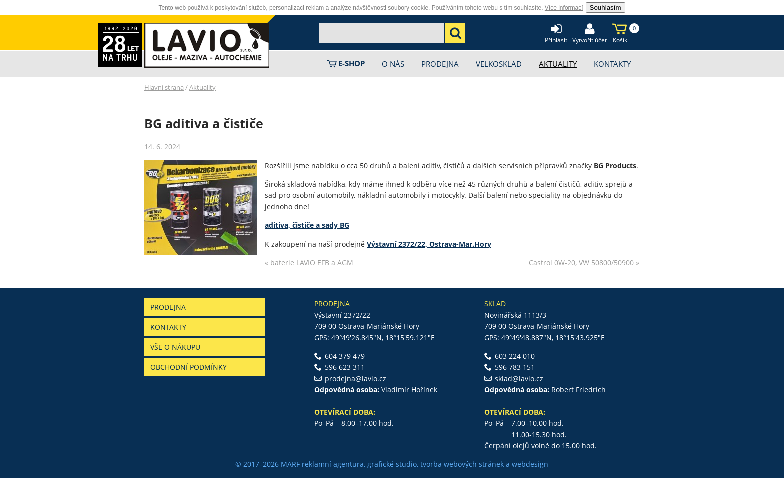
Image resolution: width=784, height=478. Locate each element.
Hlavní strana (164, 87)
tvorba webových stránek (462, 464)
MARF (290, 464)
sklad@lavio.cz (519, 379)
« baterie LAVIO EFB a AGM (309, 263)
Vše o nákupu (175, 347)
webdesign (530, 464)
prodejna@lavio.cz (355, 379)
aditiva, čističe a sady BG (307, 225)
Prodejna (168, 307)
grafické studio (392, 464)
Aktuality (203, 87)
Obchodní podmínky (188, 367)
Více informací (564, 8)
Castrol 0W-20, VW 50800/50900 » (584, 263)
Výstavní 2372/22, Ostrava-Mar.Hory (429, 244)
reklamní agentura (333, 464)
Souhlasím (606, 8)
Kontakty (168, 327)
